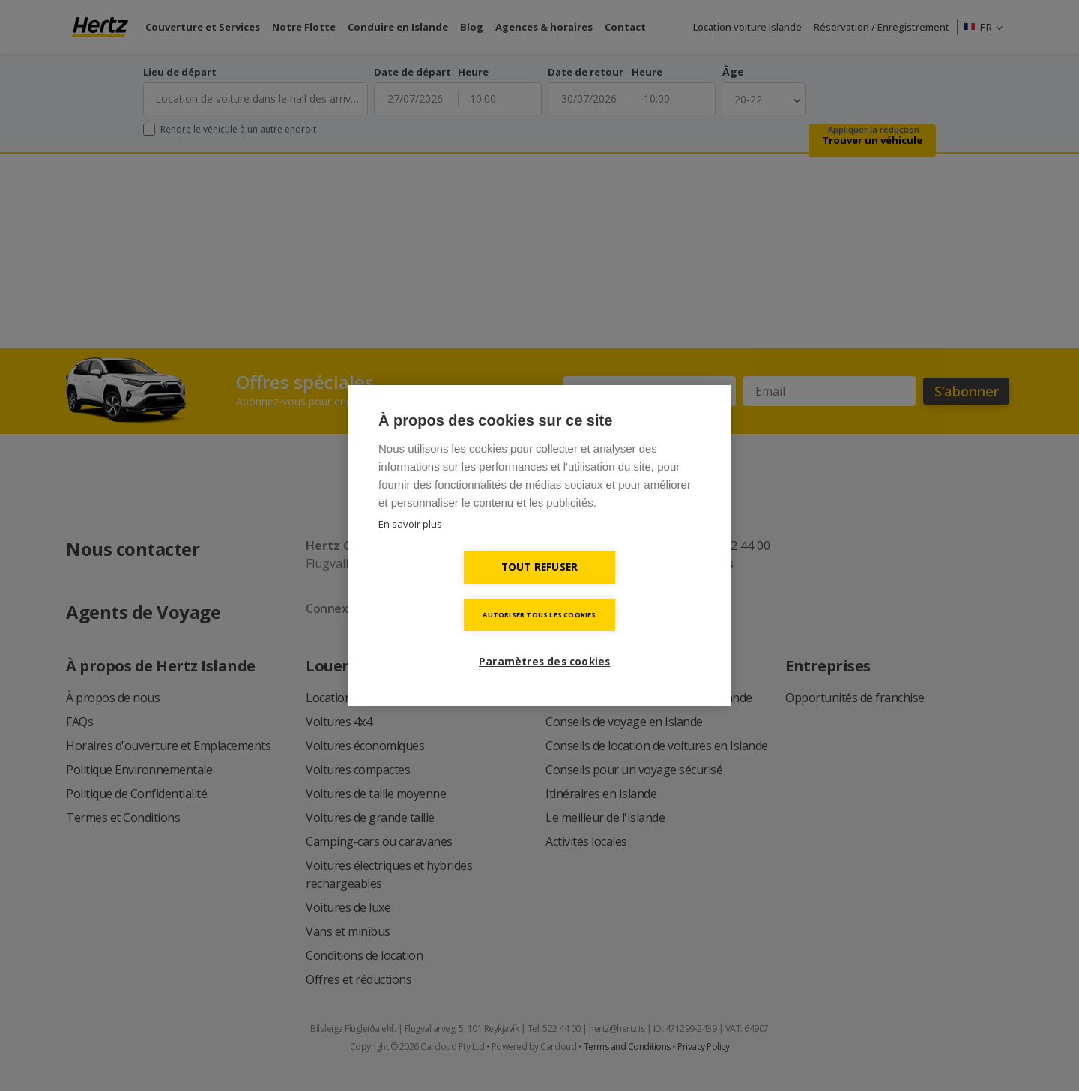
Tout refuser (453, 590)
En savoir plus (410, 547)
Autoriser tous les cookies (625, 591)
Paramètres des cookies (545, 637)
